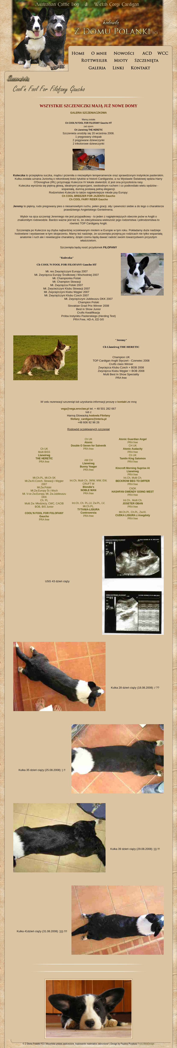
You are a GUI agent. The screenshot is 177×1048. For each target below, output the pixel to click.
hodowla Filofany (99, 415)
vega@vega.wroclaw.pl (75, 408)
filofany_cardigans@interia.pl (89, 419)
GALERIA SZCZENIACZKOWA (88, 112)
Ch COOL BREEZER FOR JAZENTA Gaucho (88, 196)
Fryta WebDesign (146, 1044)
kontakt (122, 401)
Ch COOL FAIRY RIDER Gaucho (88, 199)
